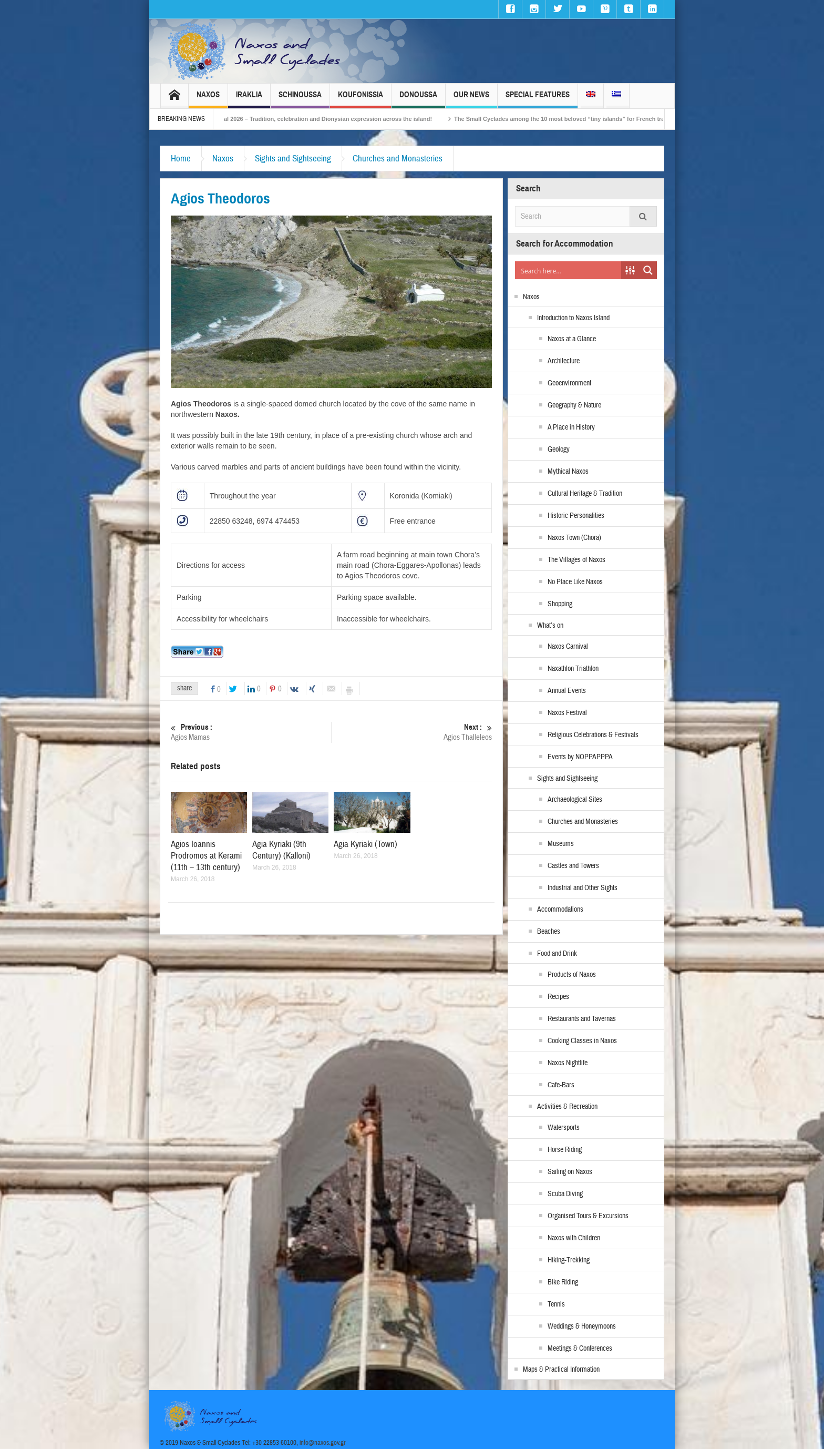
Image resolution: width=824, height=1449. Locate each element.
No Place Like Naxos (575, 582)
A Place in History (571, 427)
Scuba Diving (565, 1194)
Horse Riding (565, 1150)
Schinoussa (300, 99)
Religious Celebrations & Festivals (593, 735)
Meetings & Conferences (580, 1348)
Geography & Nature (574, 405)
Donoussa (418, 99)
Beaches (548, 931)
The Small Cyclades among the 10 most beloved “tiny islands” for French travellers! (587, 119)
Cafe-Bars (561, 1085)
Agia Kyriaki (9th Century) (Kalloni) (281, 850)
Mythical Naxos (568, 471)
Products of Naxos (572, 974)
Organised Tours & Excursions (588, 1216)
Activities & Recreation (567, 1106)
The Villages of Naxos (576, 560)
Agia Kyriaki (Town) (365, 844)
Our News (471, 99)
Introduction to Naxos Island (573, 318)
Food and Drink (557, 953)
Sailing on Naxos (570, 1172)
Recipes (558, 997)
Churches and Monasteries (397, 158)
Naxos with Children (574, 1238)
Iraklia (249, 99)
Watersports (564, 1127)
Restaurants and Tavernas (582, 1019)
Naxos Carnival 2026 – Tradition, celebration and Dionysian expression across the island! (327, 119)
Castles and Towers (573, 866)
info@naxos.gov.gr (323, 1442)
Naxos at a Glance (572, 339)
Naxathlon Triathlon (573, 669)
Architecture (564, 361)
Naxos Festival (567, 713)
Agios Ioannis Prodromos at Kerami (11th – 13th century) (206, 856)
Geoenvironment (569, 383)
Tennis (556, 1304)
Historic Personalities (576, 516)
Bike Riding (563, 1282)
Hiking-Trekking (569, 1260)
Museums (561, 844)
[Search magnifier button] (648, 270)
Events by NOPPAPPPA (580, 757)
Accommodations (560, 909)
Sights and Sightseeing (293, 158)
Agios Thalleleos (412, 732)
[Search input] (568, 270)
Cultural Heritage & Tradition (585, 493)
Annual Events (567, 691)
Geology (559, 449)
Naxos (208, 99)
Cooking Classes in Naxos (582, 1041)
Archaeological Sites (575, 799)
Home (181, 158)
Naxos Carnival (568, 646)
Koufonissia (360, 99)
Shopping (560, 604)
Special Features (538, 99)
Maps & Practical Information (561, 1369)
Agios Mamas (251, 732)
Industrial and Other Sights (582, 888)
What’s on (550, 625)
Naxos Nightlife (568, 1063)
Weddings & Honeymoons (582, 1326)
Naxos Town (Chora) (574, 538)
